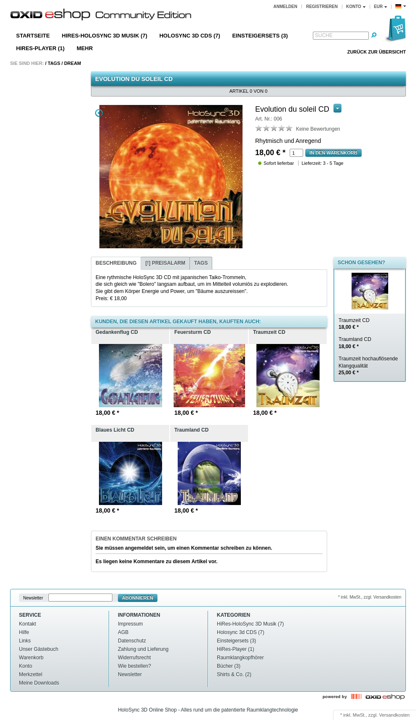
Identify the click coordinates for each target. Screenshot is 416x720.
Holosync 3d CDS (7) (189, 35)
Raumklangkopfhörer (240, 658)
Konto (25, 666)
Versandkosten (394, 714)
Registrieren (322, 6)
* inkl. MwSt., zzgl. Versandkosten (369, 597)
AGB (123, 632)
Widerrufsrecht (134, 658)
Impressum (130, 624)
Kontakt (27, 624)
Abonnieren (137, 597)
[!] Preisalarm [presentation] (165, 263)
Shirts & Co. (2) (234, 674)
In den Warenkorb (333, 152)
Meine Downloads (39, 683)
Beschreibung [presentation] (116, 263)
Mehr (85, 48)
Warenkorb (31, 658)
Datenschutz (132, 641)
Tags (54, 63)
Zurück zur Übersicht (376, 51)
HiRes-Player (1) (40, 48)
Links (25, 641)
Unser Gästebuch (38, 649)
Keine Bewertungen (318, 129)
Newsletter (33, 598)
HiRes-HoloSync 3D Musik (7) (104, 35)
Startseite (33, 35)
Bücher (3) (228, 666)
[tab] (116, 263)
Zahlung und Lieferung (143, 649)
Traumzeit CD (354, 323)
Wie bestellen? (134, 666)
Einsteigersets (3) (260, 35)
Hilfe (24, 632)
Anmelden (285, 6)
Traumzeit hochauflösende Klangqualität (368, 366)
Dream (72, 63)
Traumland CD (355, 342)
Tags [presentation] (201, 263)
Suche (324, 35)
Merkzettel (30, 674)
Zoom (99, 113)
